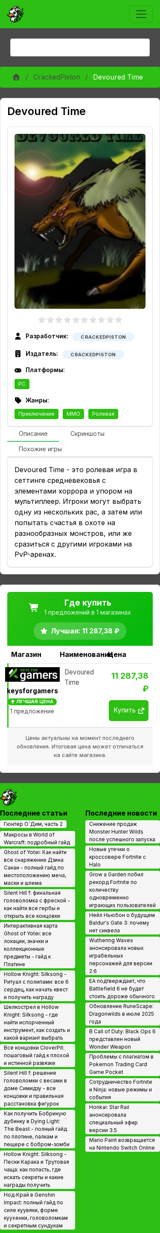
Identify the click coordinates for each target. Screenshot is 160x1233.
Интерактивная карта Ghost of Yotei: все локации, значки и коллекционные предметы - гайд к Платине (31, 945)
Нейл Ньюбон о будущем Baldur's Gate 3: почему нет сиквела (122, 923)
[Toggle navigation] (141, 14)
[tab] (33, 434)
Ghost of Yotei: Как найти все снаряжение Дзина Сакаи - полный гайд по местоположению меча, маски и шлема (35, 867)
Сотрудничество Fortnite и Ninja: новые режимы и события (120, 1089)
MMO (73, 414)
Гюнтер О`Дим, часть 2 (33, 824)
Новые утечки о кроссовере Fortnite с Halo (117, 857)
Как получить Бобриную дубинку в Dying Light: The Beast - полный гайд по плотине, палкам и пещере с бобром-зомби (37, 1128)
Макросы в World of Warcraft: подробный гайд (37, 838)
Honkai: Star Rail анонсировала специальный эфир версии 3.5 (113, 1118)
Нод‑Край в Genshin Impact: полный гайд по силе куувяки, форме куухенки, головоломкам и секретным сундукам (36, 1210)
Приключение (36, 414)
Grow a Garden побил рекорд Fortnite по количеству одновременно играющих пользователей (122, 889)
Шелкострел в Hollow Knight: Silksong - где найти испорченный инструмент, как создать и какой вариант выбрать (37, 1022)
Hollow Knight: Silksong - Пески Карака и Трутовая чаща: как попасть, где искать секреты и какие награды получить (36, 1169)
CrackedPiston (56, 77)
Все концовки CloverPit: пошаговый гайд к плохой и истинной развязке (36, 1055)
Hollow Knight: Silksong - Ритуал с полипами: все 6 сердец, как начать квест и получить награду (36, 985)
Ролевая (103, 414)
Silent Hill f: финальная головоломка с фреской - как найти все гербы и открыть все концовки (37, 904)
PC (22, 384)
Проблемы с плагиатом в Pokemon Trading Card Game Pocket (121, 1064)
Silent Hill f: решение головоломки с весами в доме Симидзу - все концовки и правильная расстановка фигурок (35, 1088)
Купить (128, 710)
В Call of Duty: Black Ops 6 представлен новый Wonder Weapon (122, 1039)
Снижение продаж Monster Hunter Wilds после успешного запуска (122, 832)
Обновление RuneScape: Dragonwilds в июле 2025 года (121, 1014)
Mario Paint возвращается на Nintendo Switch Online (122, 1144)
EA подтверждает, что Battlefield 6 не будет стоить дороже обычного (122, 988)
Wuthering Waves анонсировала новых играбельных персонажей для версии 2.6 (120, 955)
